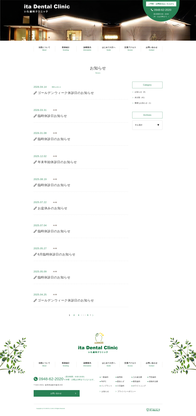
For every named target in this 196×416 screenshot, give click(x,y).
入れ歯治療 (137, 378)
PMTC (103, 383)
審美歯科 (136, 383)
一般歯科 (104, 378)
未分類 (140, 98)
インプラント (106, 387)
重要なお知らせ (143, 103)
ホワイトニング (139, 387)
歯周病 (120, 378)
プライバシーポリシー (126, 393)
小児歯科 (120, 387)
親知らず (120, 383)
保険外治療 (153, 383)
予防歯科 (152, 378)
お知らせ (141, 92)
